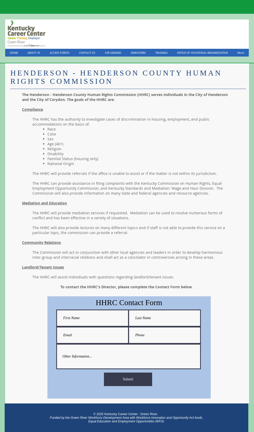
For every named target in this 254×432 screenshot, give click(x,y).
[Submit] (128, 379)
